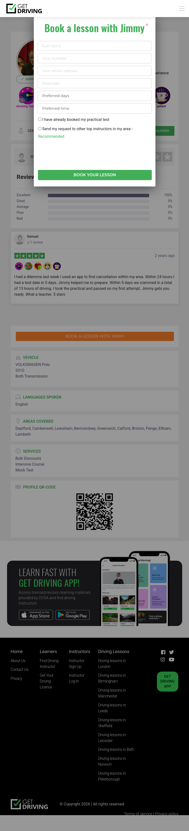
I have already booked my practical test (73, 119)
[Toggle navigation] (180, 8)
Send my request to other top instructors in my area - (85, 132)
